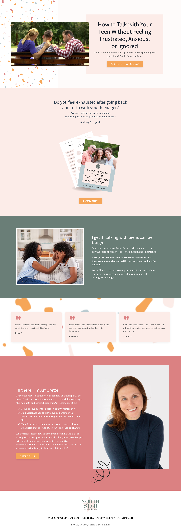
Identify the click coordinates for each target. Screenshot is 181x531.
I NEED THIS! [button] (90, 201)
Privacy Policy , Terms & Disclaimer (90, 524)
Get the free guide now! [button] (125, 64)
